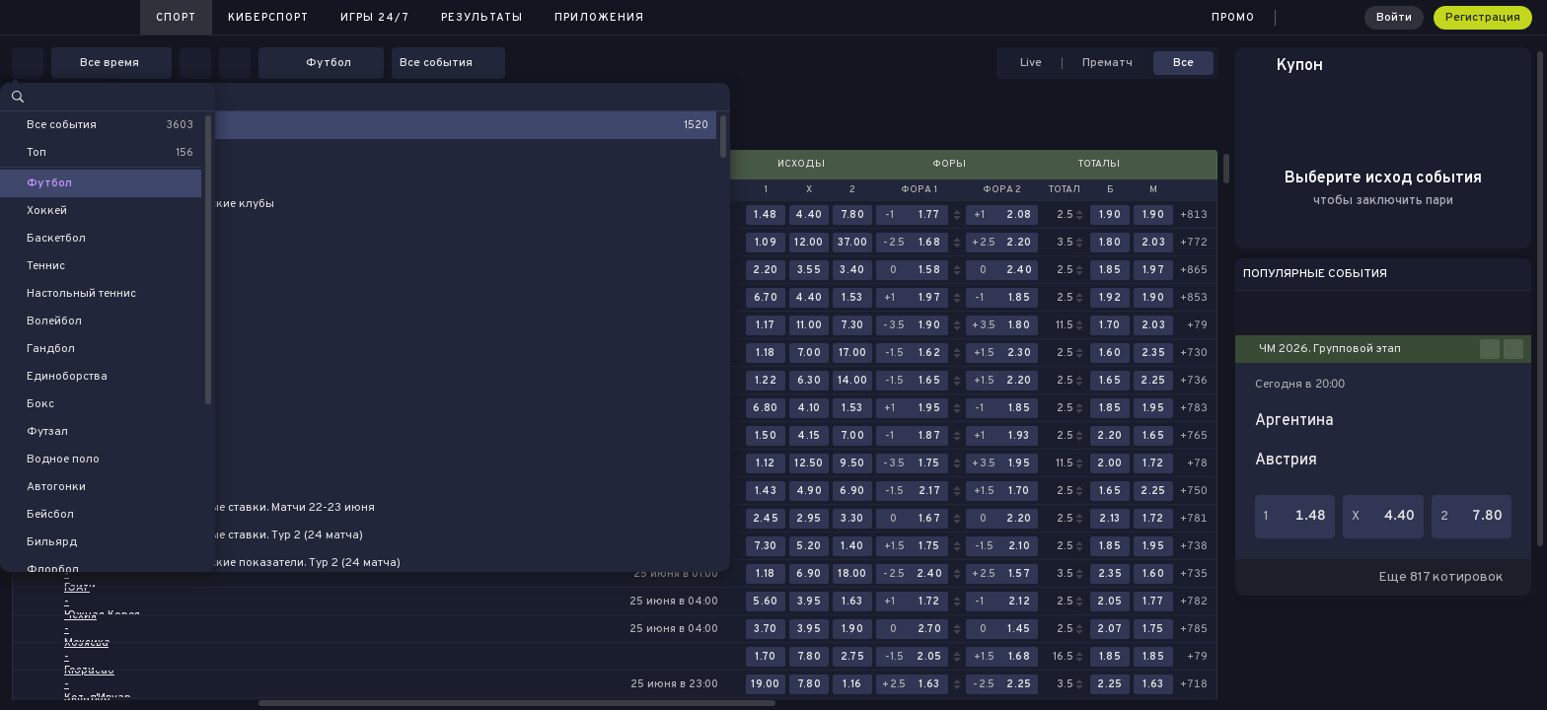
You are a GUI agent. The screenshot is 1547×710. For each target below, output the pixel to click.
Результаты (482, 18)
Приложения (599, 18)
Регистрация (1482, 18)
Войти (1394, 18)
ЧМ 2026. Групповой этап (1330, 349)
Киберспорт (268, 18)
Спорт (176, 18)
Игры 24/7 (374, 18)
